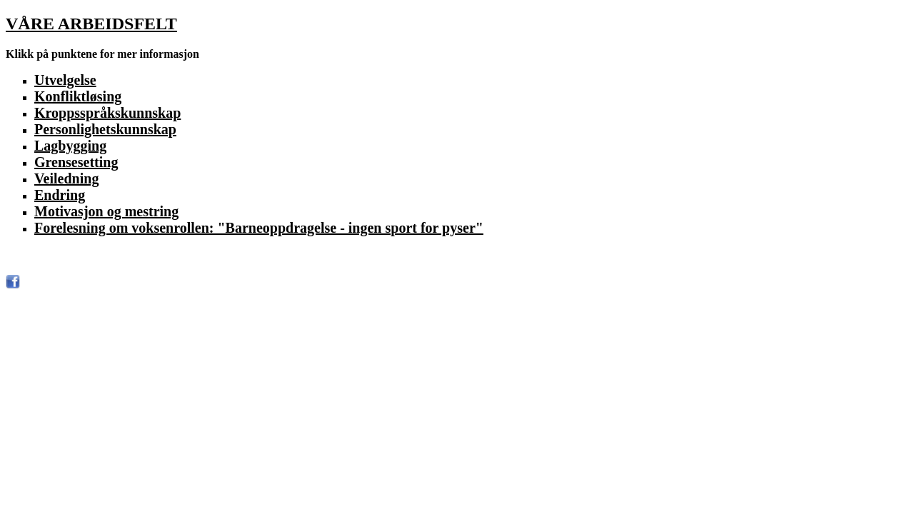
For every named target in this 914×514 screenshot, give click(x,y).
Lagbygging (70, 145)
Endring (59, 195)
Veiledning (66, 178)
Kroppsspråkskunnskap (107, 113)
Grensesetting (76, 162)
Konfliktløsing (77, 96)
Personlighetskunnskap (105, 129)
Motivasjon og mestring (106, 211)
